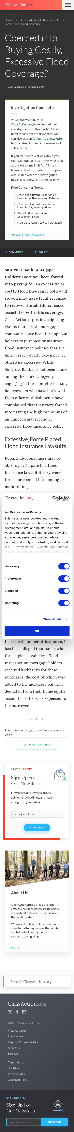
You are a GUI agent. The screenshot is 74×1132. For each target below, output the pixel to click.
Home (8, 20)
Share (41, 252)
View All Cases (17, 1030)
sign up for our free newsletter (42, 138)
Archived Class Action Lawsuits (40, 20)
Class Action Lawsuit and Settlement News (32, 215)
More (15, 947)
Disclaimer (14, 1068)
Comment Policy (18, 1079)
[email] (37, 814)
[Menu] (68, 5)
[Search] (37, 981)
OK (37, 631)
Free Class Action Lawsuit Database (39, 222)
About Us (14, 1047)
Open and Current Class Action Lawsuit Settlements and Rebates (38, 196)
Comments (14, 252)
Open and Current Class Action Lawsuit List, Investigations (36, 205)
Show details (52, 619)
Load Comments (37, 744)
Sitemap (13, 1053)
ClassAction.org (22, 124)
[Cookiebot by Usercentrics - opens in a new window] (52, 498)
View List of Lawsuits (28, 234)
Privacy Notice (17, 1074)
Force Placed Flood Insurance (23, 23)
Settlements (15, 1036)
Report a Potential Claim (23, 1042)
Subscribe (37, 827)
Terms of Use (16, 1062)
